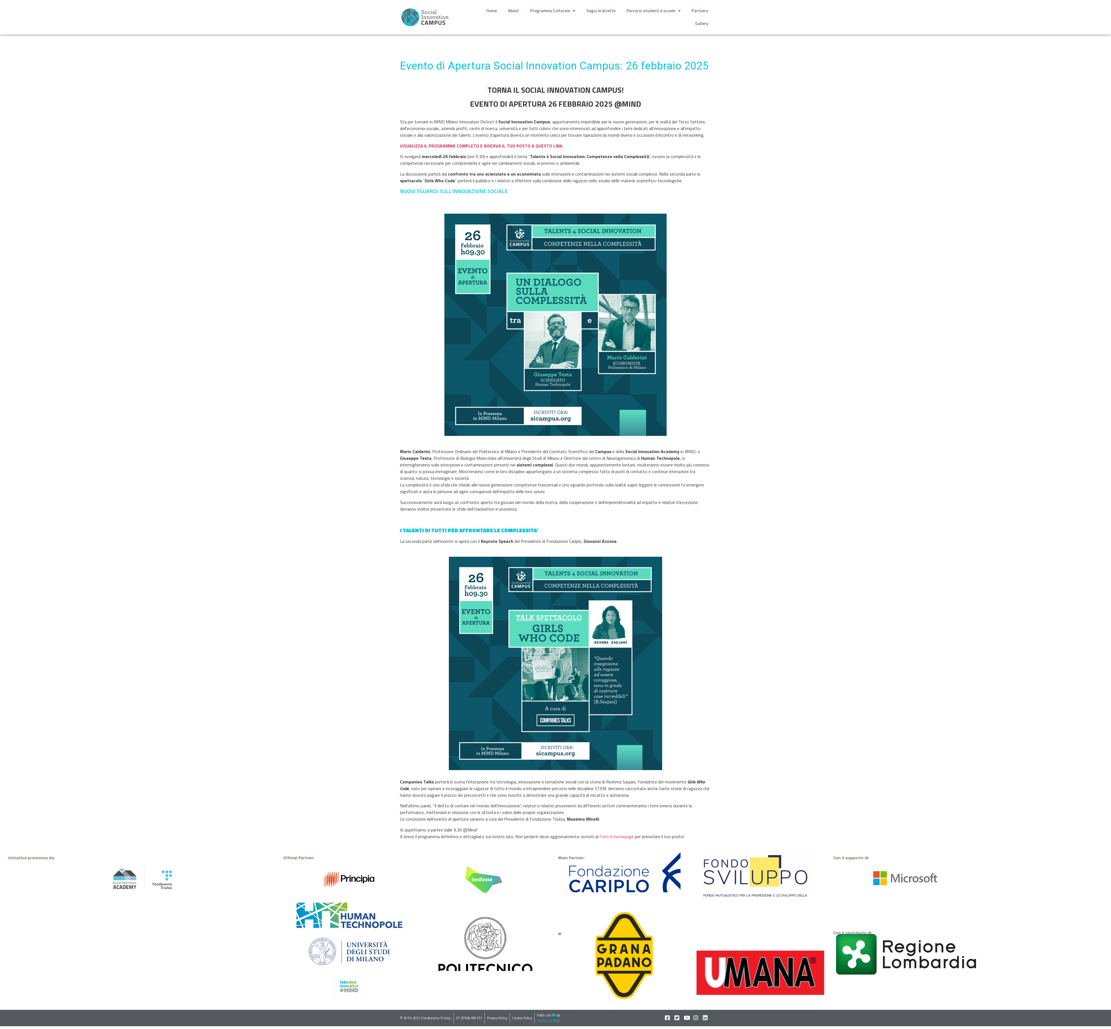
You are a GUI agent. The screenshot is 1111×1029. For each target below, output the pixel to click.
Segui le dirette (600, 11)
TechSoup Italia (548, 1020)
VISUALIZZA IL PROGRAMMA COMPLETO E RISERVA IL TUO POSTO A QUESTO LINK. (481, 146)
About (513, 11)
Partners (700, 11)
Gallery (701, 23)
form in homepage (616, 836)
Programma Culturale (552, 11)
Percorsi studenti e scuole (653, 11)
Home (491, 11)
